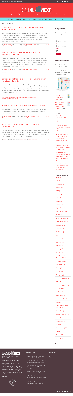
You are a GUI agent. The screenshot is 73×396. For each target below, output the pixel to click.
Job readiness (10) (61, 245)
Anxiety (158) (59, 177)
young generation (17, 140)
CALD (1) (58, 191)
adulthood (34, 96)
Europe (12, 45)
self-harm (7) (59, 292)
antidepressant (4, 45)
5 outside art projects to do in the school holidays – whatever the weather (63, 147)
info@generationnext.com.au (16, 1)
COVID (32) (59, 198)
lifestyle (19, 97)
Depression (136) (60, 208)
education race (8, 140)
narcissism (24, 97)
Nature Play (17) (60, 264)
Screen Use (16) (60, 288)
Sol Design (30, 390)
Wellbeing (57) (60, 338)
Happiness (17, 117)
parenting (27, 97)
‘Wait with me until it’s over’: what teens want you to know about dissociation (35, 382)
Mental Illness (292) (61, 261)
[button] (63, 19)
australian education (33, 139)
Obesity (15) (59, 268)
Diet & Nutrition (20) (61, 211)
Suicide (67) (59, 318)
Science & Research (26, 44)
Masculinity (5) (60, 252)
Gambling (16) (60, 232)
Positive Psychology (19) (62, 278)
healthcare (16, 45)
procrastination (29, 70)
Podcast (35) (59, 271)
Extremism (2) (60, 228)
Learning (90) (59, 249)
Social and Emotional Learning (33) (62, 306)
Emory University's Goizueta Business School (10, 97)
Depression (10, 70)
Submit (58, 54)
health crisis (18, 70)
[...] (24, 41)
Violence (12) (59, 335)
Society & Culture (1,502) (63, 314)
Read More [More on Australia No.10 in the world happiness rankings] (47, 116)
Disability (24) (60, 215)
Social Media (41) (60, 311)
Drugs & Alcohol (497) (62, 218)
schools (12, 140)
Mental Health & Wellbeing (28, 69)
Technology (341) (60, 321)
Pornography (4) (60, 275)
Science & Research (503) (63, 285)
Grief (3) (58, 235)
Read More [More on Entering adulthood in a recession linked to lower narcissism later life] (47, 96)
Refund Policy (34, 390)
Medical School (23, 70)
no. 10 (20, 117)
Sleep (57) (58, 302)
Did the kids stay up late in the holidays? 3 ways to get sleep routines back (36, 357)
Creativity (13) (60, 201)
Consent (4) (59, 194)
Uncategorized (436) (61, 328)
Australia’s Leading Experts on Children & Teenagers (11, 357)
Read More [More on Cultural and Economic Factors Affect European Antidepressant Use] (47, 44)
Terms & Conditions (19, 390)
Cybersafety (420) (60, 204)
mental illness (21, 45)
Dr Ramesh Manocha (7, 44)
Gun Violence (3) (60, 242)
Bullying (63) (59, 187)
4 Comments (24, 140)
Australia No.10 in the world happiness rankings (23, 105)
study (25, 45)
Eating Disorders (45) (62, 221)
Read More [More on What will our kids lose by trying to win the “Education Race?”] (47, 139)
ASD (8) (58, 180)
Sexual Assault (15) (61, 295)
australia (9, 117)
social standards (10, 98)
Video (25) (59, 331)
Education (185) (60, 225)
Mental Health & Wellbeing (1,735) (61, 257)
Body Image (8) (60, 184)
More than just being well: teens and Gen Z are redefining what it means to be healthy (36, 361)
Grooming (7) (59, 239)
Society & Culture (33, 44)
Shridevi (4, 139)
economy (9, 45)
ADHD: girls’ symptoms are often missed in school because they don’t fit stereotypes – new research (62, 138)
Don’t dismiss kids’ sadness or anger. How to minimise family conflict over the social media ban (63, 156)
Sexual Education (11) (62, 299)
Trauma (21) (59, 324)
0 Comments (29, 45)
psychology (32, 97)
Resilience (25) (60, 281)
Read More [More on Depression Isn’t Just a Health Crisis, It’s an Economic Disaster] (47, 69)
